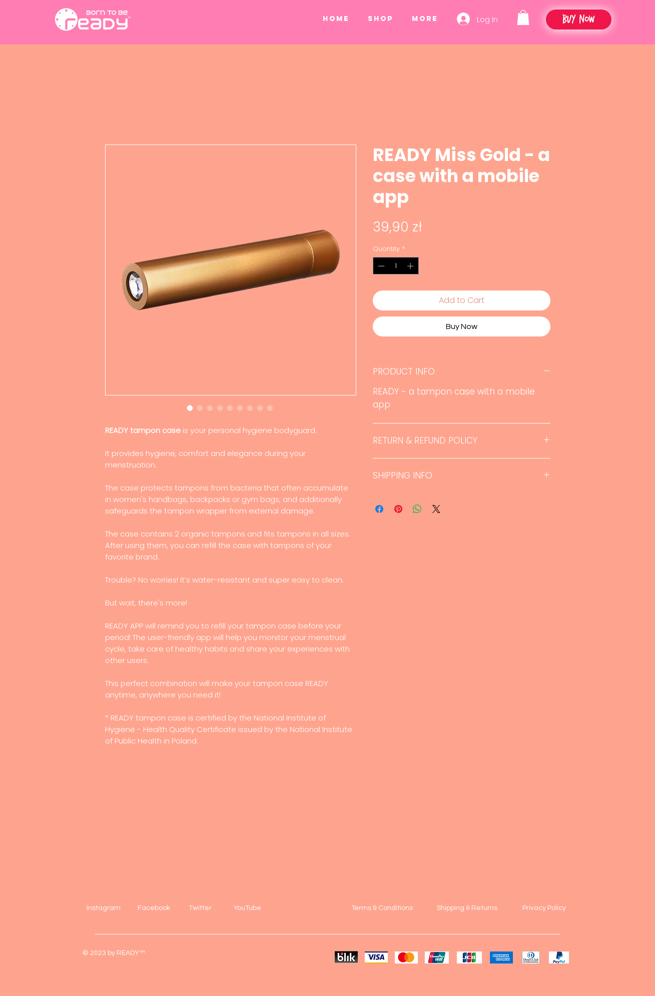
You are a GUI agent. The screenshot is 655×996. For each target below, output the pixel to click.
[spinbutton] (395, 266)
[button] (523, 17)
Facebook (154, 908)
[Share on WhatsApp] (417, 509)
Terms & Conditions (382, 908)
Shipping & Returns (467, 908)
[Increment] (411, 266)
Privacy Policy (544, 908)
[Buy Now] (578, 20)
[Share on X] (436, 509)
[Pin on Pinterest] (398, 509)
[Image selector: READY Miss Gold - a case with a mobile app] (190, 408)
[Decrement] (380, 266)
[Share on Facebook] (379, 509)
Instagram (104, 908)
